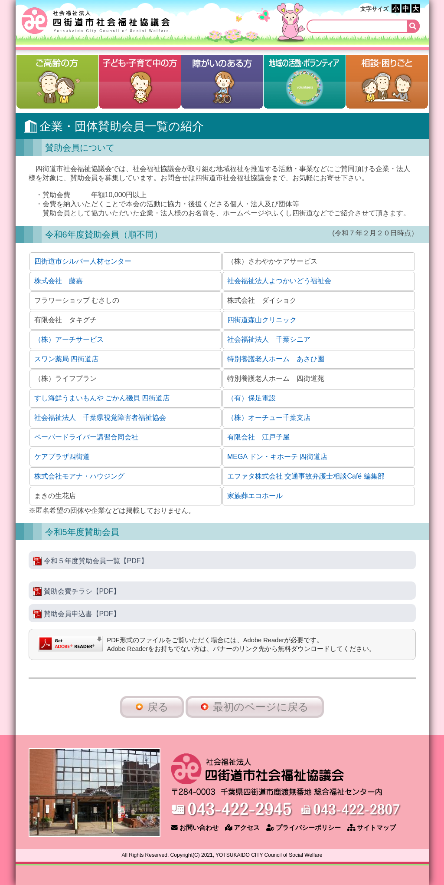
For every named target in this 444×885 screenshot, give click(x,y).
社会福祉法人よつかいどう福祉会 (279, 280)
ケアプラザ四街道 (62, 456)
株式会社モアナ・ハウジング (79, 476)
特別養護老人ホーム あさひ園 (275, 359)
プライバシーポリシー (303, 827)
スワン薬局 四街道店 (66, 359)
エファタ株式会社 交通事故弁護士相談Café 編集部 (306, 476)
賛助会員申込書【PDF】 (76, 614)
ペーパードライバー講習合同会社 (86, 437)
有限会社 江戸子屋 (258, 437)
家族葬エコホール (255, 495)
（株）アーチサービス (69, 339)
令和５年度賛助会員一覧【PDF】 (90, 561)
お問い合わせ (195, 827)
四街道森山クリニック (262, 320)
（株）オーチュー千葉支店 (268, 417)
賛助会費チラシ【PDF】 (76, 591)
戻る (152, 707)
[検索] (363, 26)
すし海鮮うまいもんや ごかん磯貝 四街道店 (102, 398)
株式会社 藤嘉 (58, 280)
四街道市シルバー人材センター (82, 261)
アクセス (242, 827)
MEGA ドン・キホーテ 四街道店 (277, 456)
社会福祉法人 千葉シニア (268, 339)
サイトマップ (371, 827)
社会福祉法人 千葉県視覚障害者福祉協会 (100, 417)
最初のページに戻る (255, 707)
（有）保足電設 (251, 398)
